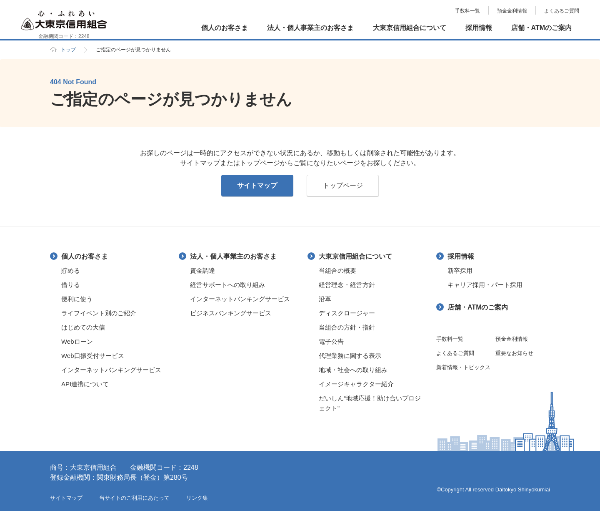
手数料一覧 (467, 11)
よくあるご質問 (561, 11)
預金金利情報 (512, 11)
